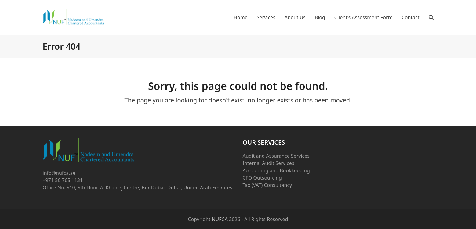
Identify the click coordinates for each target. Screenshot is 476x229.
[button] (431, 17)
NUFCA (220, 219)
